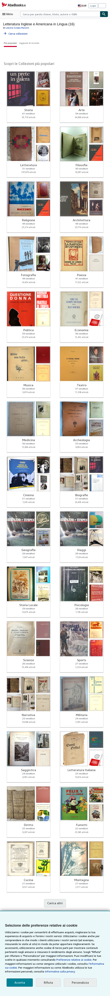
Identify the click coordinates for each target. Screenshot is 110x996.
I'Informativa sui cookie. (69, 963)
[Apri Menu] (8, 14)
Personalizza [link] (78, 982)
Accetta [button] (19, 982)
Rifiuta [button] (47, 982)
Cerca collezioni (15, 33)
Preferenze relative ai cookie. (49, 959)
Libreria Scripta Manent (17, 27)
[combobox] (60, 14)
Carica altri (55, 903)
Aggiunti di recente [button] (28, 43)
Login (93, 5)
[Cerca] (104, 14)
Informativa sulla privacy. (20, 971)
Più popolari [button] (10, 43)
